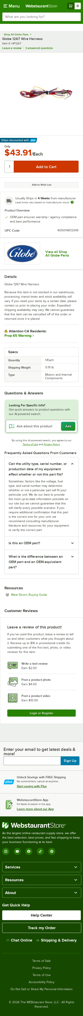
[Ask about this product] (41, 426)
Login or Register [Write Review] (41, 713)
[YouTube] (17, 851)
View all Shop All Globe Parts (57, 253)
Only (7, 146)
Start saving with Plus (32, 786)
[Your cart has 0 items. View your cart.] (74, 6)
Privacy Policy (52, 444)
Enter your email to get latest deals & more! (39, 751)
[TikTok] (40, 851)
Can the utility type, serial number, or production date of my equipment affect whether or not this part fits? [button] (38, 469)
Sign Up (70, 761)
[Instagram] (5, 851)
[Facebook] (28, 851)
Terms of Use (30, 444)
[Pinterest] (51, 851)
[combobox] (41, 16)
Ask (68, 426)
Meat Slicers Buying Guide (41, 594)
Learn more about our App (35, 809)
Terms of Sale (41, 961)
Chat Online (19, 940)
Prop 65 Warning (17, 336)
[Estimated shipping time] (72, 202)
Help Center (41, 915)
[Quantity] (9, 167)
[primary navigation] (11, 6)
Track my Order (42, 928)
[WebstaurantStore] (41, 825)
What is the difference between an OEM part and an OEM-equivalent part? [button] (36, 562)
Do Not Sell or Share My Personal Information (42, 989)
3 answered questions (39, 48)
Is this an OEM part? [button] (24, 543)
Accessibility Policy (41, 982)
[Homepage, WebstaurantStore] (41, 6)
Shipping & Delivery (57, 940)
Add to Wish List (41, 184)
